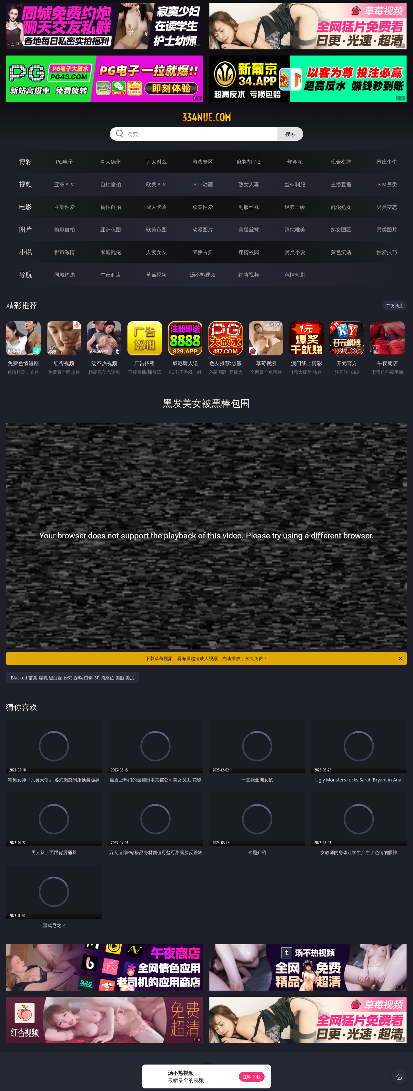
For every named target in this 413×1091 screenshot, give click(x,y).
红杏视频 (248, 274)
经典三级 (295, 206)
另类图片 (387, 229)
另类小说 (295, 252)
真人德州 (110, 161)
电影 (25, 206)
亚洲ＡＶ (64, 184)
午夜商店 (110, 274)
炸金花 (295, 161)
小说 (25, 252)
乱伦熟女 (341, 206)
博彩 (25, 161)
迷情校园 (248, 252)
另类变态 (387, 206)
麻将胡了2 (248, 161)
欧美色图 (156, 229)
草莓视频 (156, 274)
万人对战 (156, 161)
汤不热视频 (203, 274)
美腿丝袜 (248, 229)
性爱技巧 (387, 252)
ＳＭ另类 (387, 184)
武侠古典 (202, 252)
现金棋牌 (341, 161)
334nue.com (206, 117)
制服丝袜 (248, 206)
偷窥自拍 (64, 229)
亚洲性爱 (64, 206)
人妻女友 (156, 252)
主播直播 (341, 184)
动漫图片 (202, 229)
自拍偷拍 (110, 184)
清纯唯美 (295, 229)
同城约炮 (64, 274)
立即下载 (252, 1077)
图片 (25, 229)
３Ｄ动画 (202, 184)
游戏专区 (202, 161)
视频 (25, 184)
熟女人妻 (248, 184)
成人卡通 (156, 206)
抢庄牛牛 (387, 161)
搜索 (290, 134)
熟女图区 (341, 229)
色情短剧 (295, 274)
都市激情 (64, 252)
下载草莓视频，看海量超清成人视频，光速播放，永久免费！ (275, 658)
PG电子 (64, 161)
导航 (25, 274)
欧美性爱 (202, 206)
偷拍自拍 (110, 206)
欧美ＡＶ (156, 184)
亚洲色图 (110, 229)
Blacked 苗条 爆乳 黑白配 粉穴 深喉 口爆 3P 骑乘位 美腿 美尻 (73, 678)
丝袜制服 (295, 184)
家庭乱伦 (110, 252)
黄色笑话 (341, 252)
